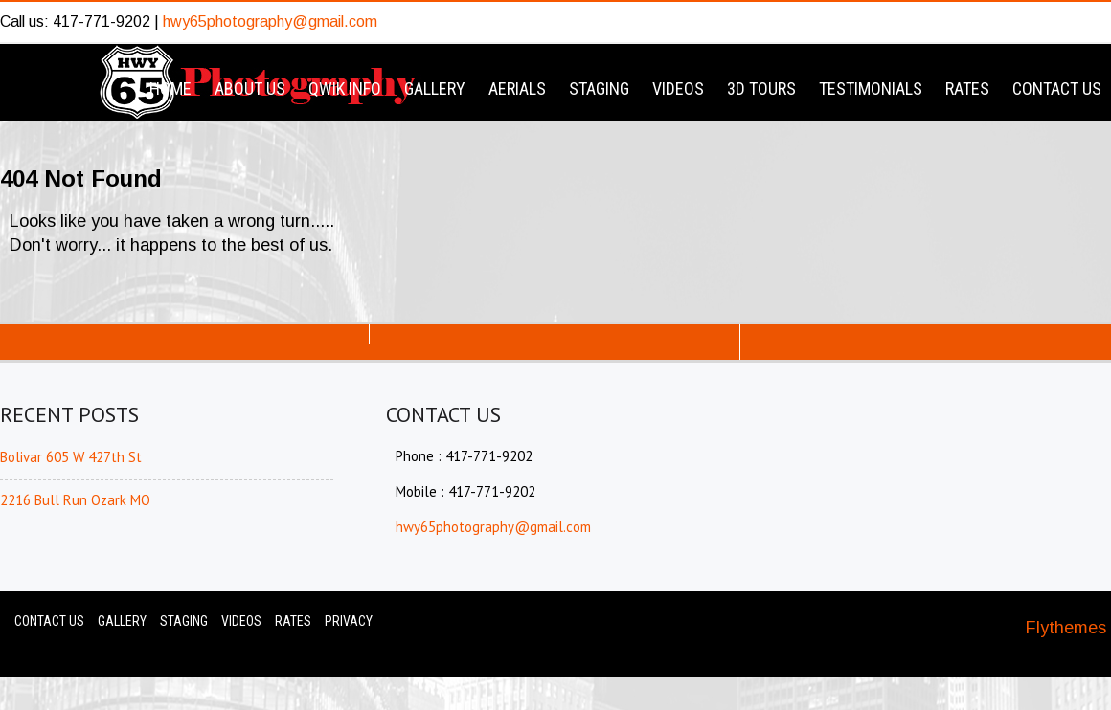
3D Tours (761, 88)
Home (170, 88)
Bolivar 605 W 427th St (71, 457)
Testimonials (870, 88)
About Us (250, 88)
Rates (967, 88)
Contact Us (1056, 88)
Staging (599, 88)
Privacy (349, 621)
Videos (678, 88)
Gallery (434, 88)
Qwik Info (344, 88)
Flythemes (1066, 627)
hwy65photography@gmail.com (270, 21)
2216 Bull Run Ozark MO (75, 500)
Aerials (517, 88)
